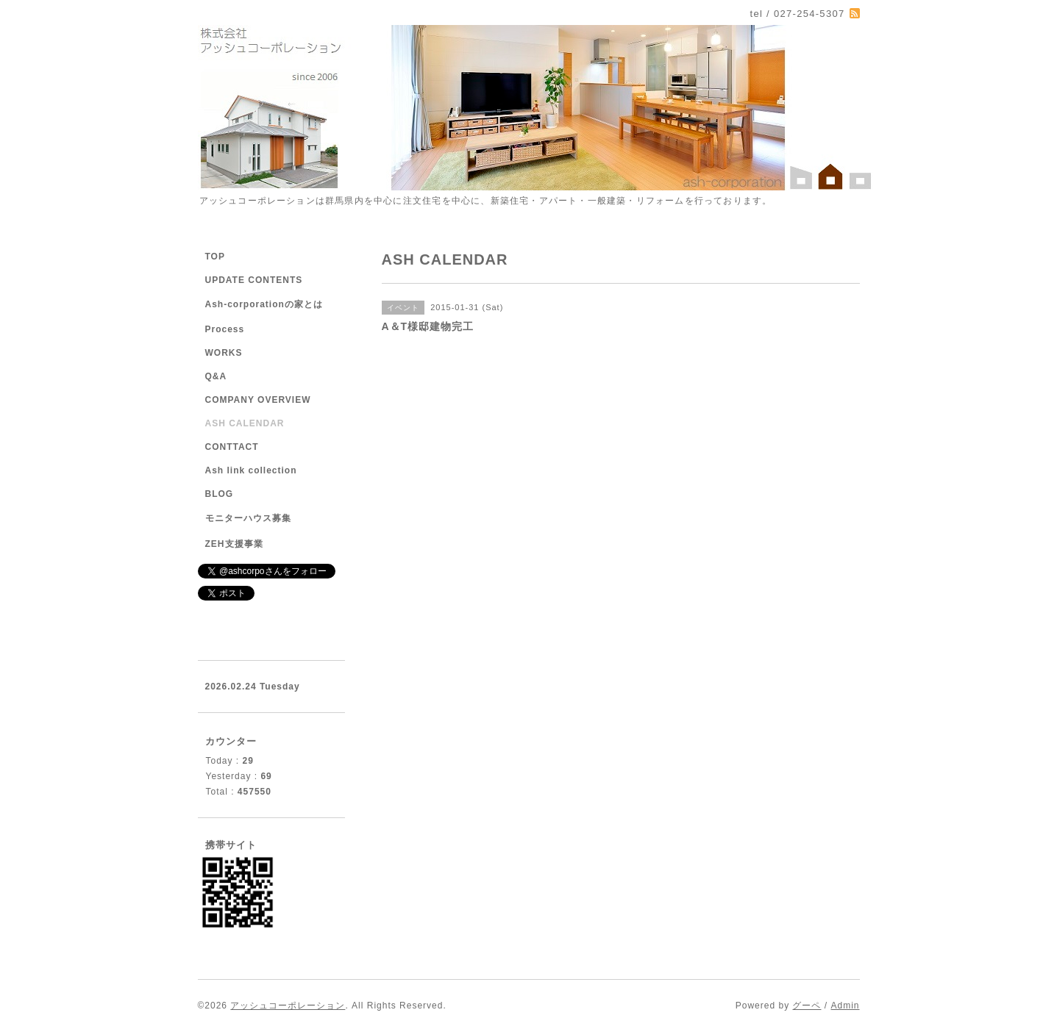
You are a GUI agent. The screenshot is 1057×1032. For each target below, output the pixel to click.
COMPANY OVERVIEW (258, 400)
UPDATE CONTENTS (254, 280)
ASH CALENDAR (245, 423)
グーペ (806, 1005)
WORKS (224, 353)
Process (225, 329)
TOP (215, 256)
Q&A (216, 376)
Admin (844, 1005)
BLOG (219, 494)
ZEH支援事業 (234, 544)
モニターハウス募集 (248, 518)
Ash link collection (251, 470)
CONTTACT (232, 447)
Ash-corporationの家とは (264, 304)
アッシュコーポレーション (287, 1005)
